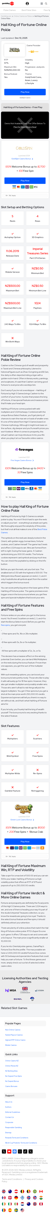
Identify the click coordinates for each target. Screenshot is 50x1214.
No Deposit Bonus (12, 1081)
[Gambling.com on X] (4, 1151)
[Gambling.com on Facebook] (15, 1151)
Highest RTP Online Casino (15, 1040)
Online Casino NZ (12, 1061)
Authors (8, 1107)
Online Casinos (19, 16)
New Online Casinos (12, 1030)
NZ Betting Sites (11, 1071)
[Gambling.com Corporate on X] (31, 1151)
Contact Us (9, 1117)
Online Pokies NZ (11, 1066)
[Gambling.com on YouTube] (9, 1151)
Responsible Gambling (13, 1127)
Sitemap (8, 1133)
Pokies (29, 16)
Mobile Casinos (10, 1045)
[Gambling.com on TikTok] (25, 1151)
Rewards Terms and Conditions (16, 1138)
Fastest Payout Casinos (14, 1035)
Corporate (9, 1122)
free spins (5, 625)
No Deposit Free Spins (13, 1076)
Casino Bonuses (11, 1086)
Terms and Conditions (12, 1179)
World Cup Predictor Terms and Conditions (21, 1143)
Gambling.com (6, 16)
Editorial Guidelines (12, 1112)
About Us (8, 1102)
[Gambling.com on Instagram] (20, 1151)
